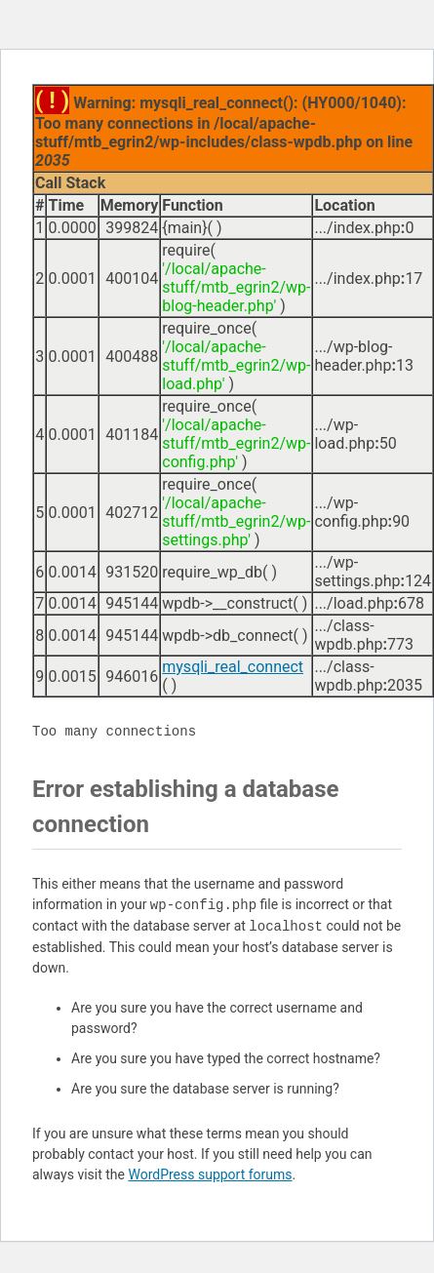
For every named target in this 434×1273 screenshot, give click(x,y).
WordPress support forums (210, 1174)
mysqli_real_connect (232, 666)
